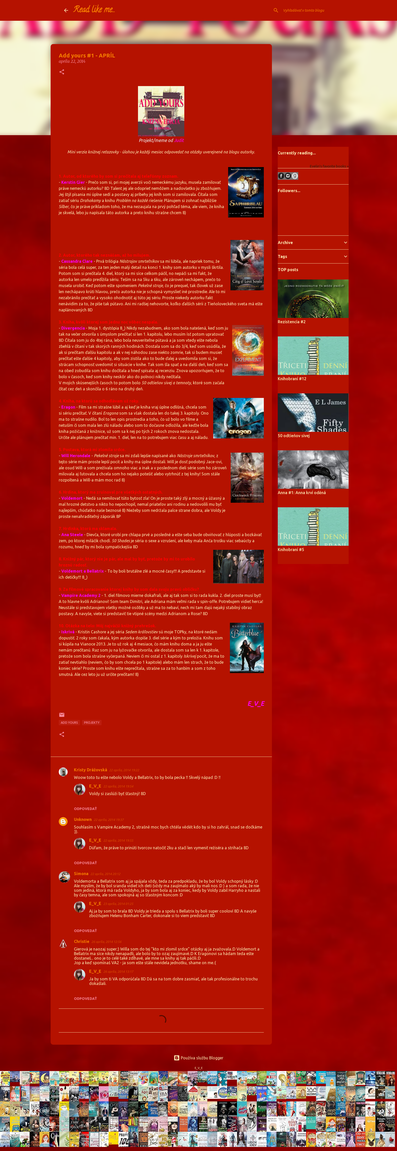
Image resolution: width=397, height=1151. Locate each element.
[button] (62, 72)
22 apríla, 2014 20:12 (105, 874)
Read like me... (94, 10)
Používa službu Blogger (198, 1058)
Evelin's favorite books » (329, 166)
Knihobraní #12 (292, 378)
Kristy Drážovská (90, 770)
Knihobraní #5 (291, 549)
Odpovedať (85, 809)
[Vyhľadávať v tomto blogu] (307, 10)
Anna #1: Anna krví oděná (302, 492)
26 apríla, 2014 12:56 (106, 941)
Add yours (69, 722)
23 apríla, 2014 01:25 (118, 903)
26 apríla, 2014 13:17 (118, 971)
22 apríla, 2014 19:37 (109, 819)
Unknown (83, 819)
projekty (92, 722)
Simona (81, 873)
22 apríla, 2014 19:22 (124, 770)
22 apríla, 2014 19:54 (118, 786)
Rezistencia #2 (292, 321)
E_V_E (95, 786)
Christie (81, 941)
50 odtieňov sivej (294, 435)
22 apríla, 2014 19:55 (118, 840)
